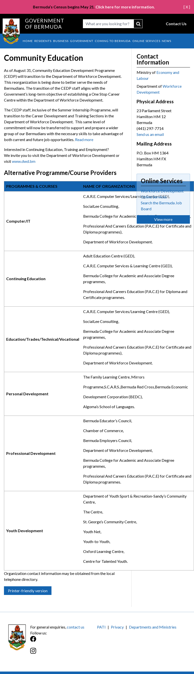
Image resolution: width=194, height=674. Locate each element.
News (166, 41)
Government (81, 41)
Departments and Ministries (152, 627)
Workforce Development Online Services (162, 194)
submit (138, 23)
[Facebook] (63, 641)
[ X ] (187, 6)
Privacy (117, 627)
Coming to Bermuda (113, 41)
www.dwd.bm (23, 161)
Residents (42, 41)
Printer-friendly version (28, 590)
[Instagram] (63, 653)
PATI (101, 627)
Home (28, 41)
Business (61, 41)
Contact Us (176, 23)
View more (163, 219)
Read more (84, 139)
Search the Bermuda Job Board (161, 205)
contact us (75, 627)
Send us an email (150, 134)
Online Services (146, 41)
